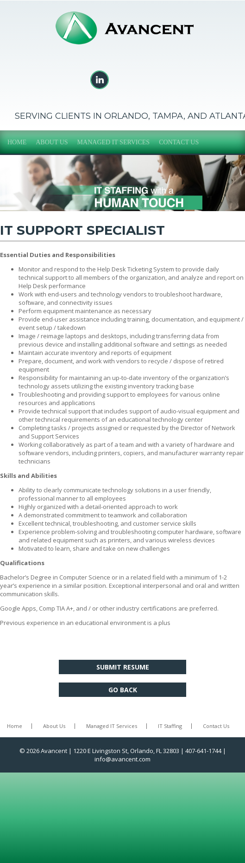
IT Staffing (170, 725)
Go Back (122, 689)
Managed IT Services (113, 142)
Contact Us (179, 142)
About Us (52, 142)
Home (16, 142)
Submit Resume (122, 667)
